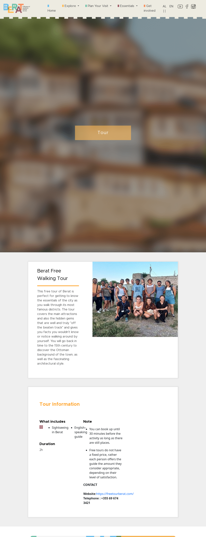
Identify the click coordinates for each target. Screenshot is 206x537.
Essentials (126, 6)
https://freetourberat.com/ (115, 494)
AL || (164, 8)
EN (171, 6)
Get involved (149, 8)
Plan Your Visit (97, 6)
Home (52, 8)
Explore (69, 6)
